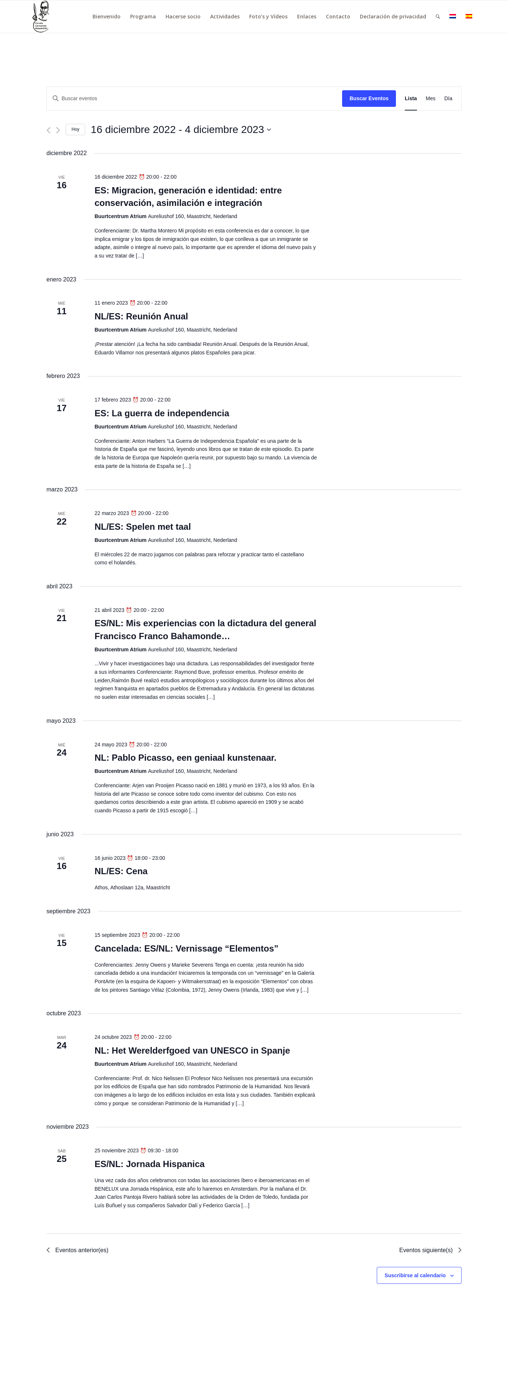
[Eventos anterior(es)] (48, 130)
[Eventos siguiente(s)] (58, 130)
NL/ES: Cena (120, 871)
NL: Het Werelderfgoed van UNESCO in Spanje (192, 1050)
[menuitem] (106, 16)
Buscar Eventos (369, 98)
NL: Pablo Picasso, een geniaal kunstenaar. (185, 758)
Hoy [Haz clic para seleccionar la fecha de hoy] (75, 129)
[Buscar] (438, 16)
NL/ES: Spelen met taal (142, 527)
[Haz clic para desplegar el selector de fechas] (181, 129)
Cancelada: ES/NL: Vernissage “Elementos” (186, 948)
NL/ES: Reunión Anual (141, 316)
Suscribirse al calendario (415, 1275)
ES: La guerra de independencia (161, 413)
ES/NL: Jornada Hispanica (149, 1164)
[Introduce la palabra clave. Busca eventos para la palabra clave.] (194, 98)
